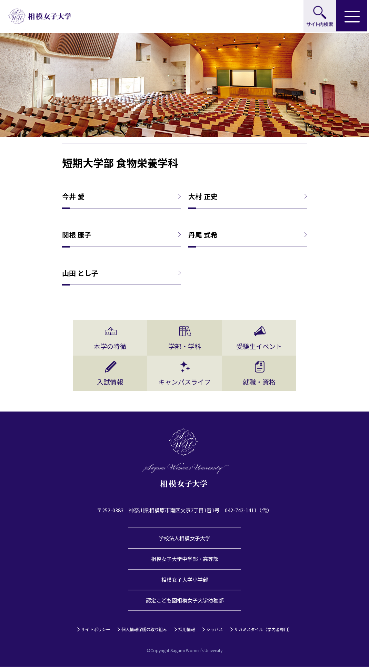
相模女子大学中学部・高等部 (184, 559)
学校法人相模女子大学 (184, 538)
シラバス (214, 629)
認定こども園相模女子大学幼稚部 (184, 600)
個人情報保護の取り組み (144, 629)
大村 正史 (203, 196)
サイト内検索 (319, 16)
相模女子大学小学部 (184, 579)
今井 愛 (73, 196)
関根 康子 (76, 235)
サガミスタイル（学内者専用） (263, 629)
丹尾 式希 (203, 235)
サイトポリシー (95, 629)
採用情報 (186, 629)
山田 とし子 (80, 273)
